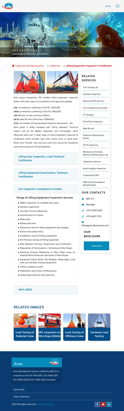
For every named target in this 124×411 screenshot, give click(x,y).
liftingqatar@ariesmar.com (95, 225)
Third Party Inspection (93, 121)
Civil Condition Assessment (95, 107)
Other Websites (22, 396)
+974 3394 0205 (94, 210)
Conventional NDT (91, 175)
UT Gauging (88, 114)
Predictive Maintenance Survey (93, 136)
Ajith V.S (90, 198)
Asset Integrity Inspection (94, 168)
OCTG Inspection (90, 144)
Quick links (19, 389)
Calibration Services (92, 161)
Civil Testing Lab (90, 87)
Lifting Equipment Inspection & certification (89, 65)
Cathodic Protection (92, 94)
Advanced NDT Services (93, 100)
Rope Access (88, 128)
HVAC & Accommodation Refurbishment (94, 183)
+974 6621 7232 (93, 215)
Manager (90, 204)
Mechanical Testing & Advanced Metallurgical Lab (95, 153)
